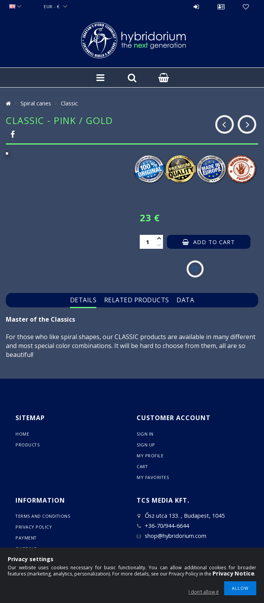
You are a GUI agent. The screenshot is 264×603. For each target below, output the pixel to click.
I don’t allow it (204, 592)
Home (22, 434)
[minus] (159, 245)
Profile (221, 6)
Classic (69, 103)
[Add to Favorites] (195, 268)
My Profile (150, 455)
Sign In (145, 434)
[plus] (159, 238)
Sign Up (146, 445)
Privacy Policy (33, 527)
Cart (142, 466)
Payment (26, 538)
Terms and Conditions (43, 516)
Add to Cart (214, 242)
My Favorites (153, 477)
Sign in (196, 6)
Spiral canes (36, 103)
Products (27, 445)
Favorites (245, 6)
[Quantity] (147, 242)
